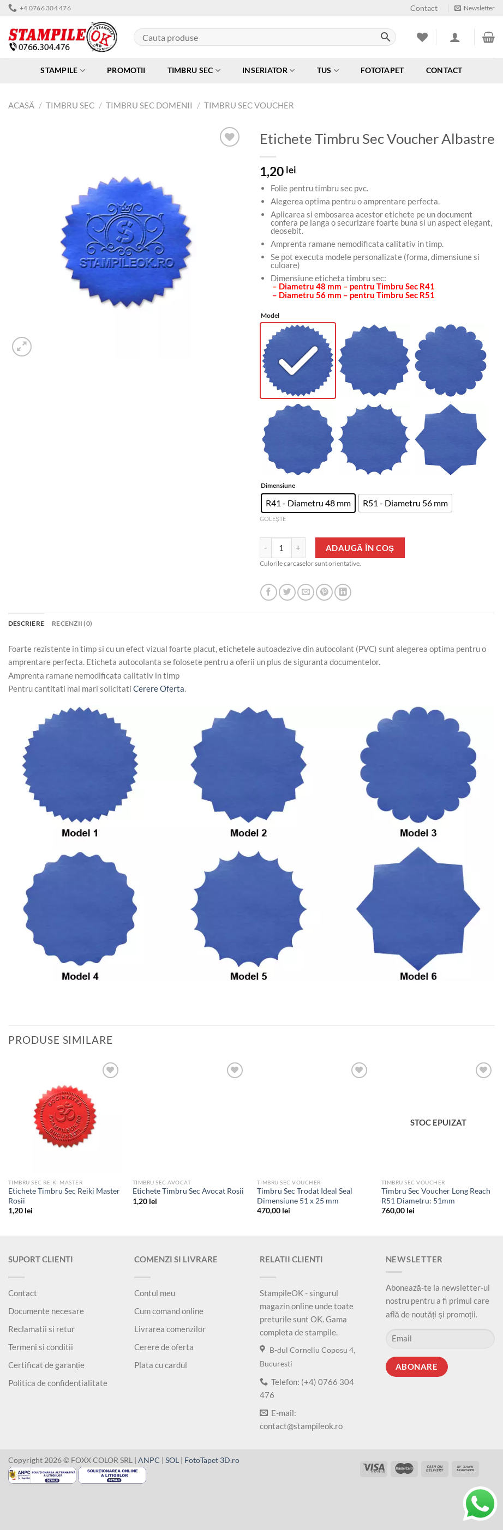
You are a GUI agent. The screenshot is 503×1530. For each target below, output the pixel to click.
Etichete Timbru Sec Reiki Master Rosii (64, 1199)
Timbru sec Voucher (249, 105)
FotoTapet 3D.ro (211, 1463)
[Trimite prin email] (305, 594)
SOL (172, 1463)
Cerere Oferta (158, 691)
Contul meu (154, 1296)
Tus (328, 70)
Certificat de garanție (46, 1367)
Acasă (21, 105)
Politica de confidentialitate (57, 1385)
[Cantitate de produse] (281, 550)
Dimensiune (278, 488)
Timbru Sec (193, 70)
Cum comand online (168, 1314)
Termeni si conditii (40, 1349)
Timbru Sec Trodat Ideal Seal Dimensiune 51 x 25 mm (304, 1199)
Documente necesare (46, 1314)
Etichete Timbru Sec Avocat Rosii (188, 1194)
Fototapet (382, 70)
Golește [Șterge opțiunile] (273, 521)
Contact (424, 8)
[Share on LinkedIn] (342, 594)
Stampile (62, 70)
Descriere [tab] (26, 626)
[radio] (298, 362)
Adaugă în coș (360, 550)
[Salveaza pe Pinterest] (324, 594)
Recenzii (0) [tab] (72, 626)
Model (270, 315)
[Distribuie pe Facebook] (268, 594)
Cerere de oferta (164, 1349)
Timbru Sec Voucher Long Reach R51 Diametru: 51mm (435, 1199)
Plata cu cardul (160, 1367)
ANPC (149, 1463)
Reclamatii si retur (41, 1332)
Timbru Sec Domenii (149, 105)
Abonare (417, 1369)
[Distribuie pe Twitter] (287, 594)
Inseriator (268, 70)
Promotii (126, 70)
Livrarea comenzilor (170, 1332)
